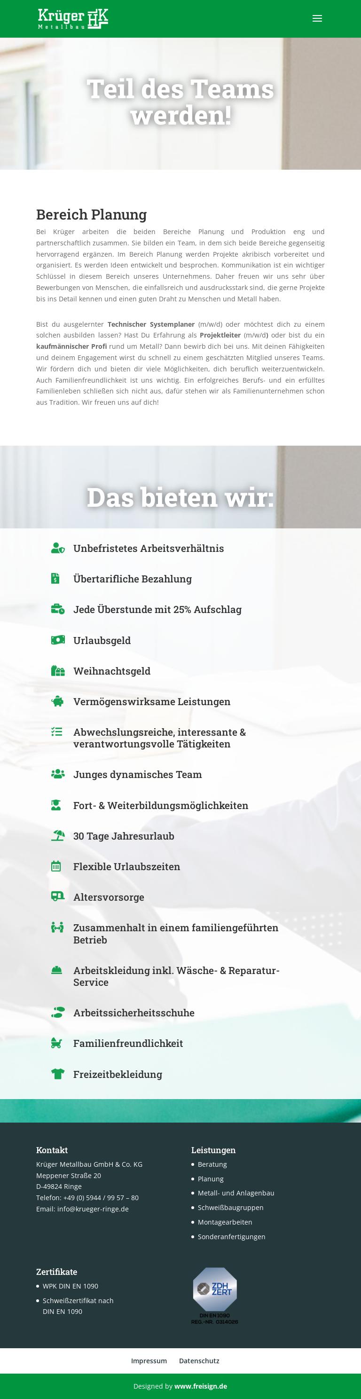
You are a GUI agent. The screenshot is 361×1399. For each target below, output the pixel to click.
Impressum (149, 1360)
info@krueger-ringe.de (93, 1208)
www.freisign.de (200, 1386)
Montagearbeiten (225, 1222)
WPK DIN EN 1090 (70, 1285)
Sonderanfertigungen (232, 1236)
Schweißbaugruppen (231, 1207)
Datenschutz (199, 1360)
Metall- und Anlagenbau (236, 1192)
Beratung (212, 1164)
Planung (211, 1178)
